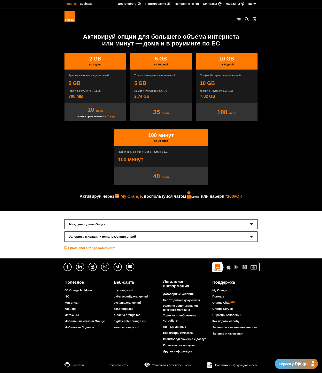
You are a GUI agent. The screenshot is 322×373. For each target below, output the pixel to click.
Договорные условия (178, 294)
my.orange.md (123, 290)
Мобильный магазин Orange (84, 321)
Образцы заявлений (226, 315)
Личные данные (174, 326)
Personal (70, 3)
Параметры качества (178, 333)
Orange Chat (223, 302)
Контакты (74, 365)
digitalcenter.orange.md (130, 321)
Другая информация (177, 351)
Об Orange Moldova (78, 290)
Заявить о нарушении (227, 333)
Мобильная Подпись (79, 327)
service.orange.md (126, 327)
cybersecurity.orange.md (131, 296)
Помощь (218, 296)
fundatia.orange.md (127, 315)
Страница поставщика (179, 345)
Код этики (71, 302)
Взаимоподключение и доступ (184, 339)
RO (250, 4)
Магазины (71, 315)
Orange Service (222, 308)
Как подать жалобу (225, 321)
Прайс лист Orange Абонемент (89, 248)
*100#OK (233, 196)
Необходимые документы (181, 300)
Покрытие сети (114, 365)
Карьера (70, 308)
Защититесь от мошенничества (234, 327)
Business (86, 3)
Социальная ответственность (167, 365)
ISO (66, 296)
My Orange (108, 116)
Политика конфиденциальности (232, 365)
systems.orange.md (127, 302)
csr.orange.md (123, 308)
